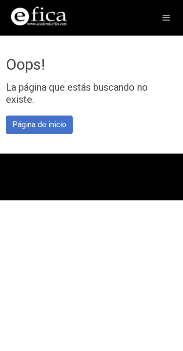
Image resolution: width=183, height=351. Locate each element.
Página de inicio (39, 124)
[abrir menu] (166, 17)
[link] (39, 18)
